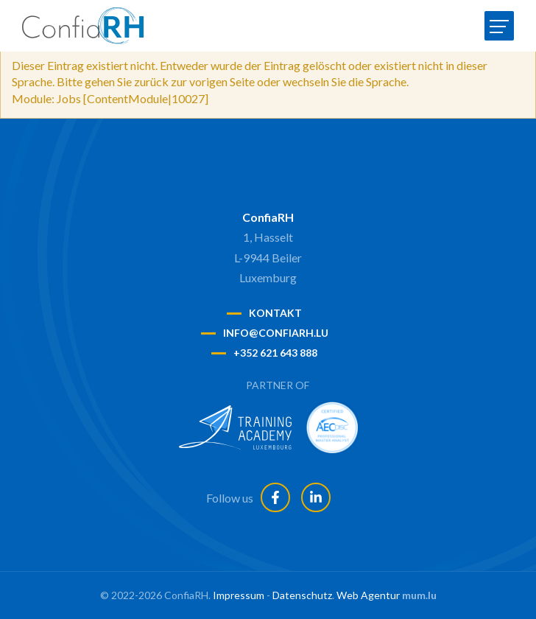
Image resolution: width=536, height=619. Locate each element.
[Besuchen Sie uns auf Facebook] (275, 497)
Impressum (238, 595)
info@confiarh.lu (275, 332)
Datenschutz (302, 595)
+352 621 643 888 (275, 352)
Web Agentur (368, 595)
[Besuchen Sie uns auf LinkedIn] (316, 497)
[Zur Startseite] (83, 25)
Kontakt (275, 312)
